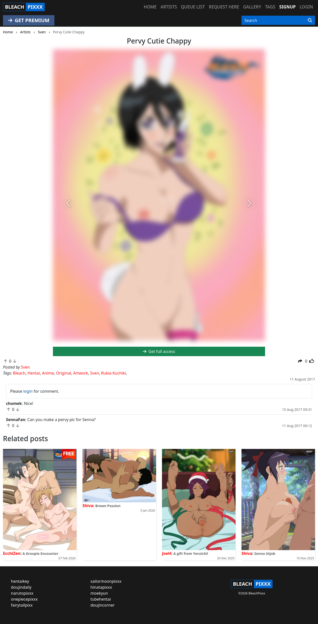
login (28, 391)
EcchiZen (11, 553)
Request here (224, 7)
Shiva (87, 505)
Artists (168, 7)
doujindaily (21, 587)
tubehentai (100, 599)
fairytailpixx (22, 605)
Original (63, 373)
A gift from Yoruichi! (190, 553)
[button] (69, 203)
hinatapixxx (101, 587)
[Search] (310, 20)
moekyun (99, 593)
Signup (287, 7)
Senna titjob (264, 553)
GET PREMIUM (28, 20)
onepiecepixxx (24, 599)
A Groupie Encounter (40, 553)
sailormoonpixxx (105, 581)
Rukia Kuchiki (113, 373)
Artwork (80, 373)
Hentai (34, 373)
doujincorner (102, 605)
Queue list (193, 7)
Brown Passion (107, 505)
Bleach (19, 373)
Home (150, 7)
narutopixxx (22, 593)
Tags (270, 7)
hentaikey (20, 581)
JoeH (166, 553)
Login (306, 7)
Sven (94, 373)
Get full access (159, 351)
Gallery (252, 7)
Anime (48, 373)
